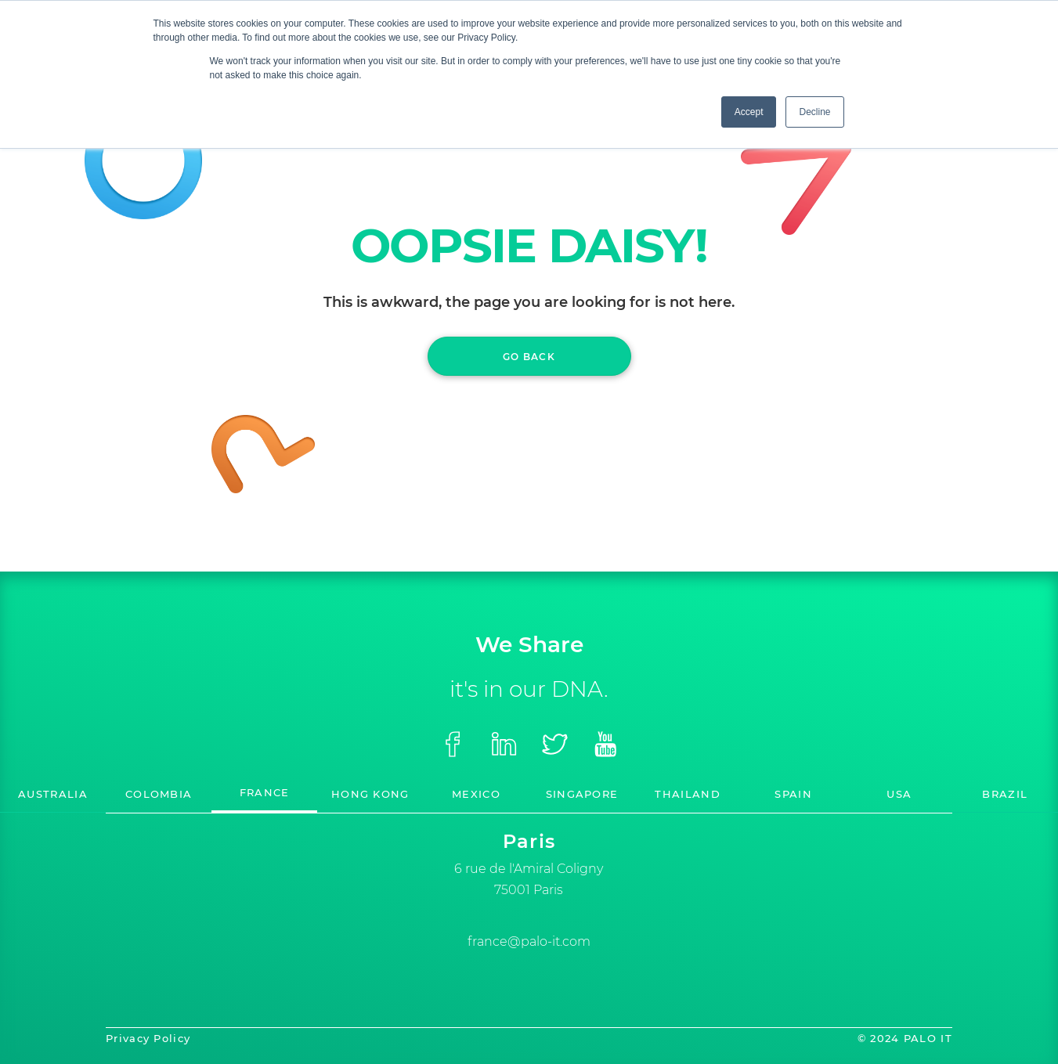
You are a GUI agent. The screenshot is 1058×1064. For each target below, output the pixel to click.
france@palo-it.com (529, 941)
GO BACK (529, 356)
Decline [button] (814, 111)
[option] (528, 862)
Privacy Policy (148, 1038)
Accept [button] (749, 111)
